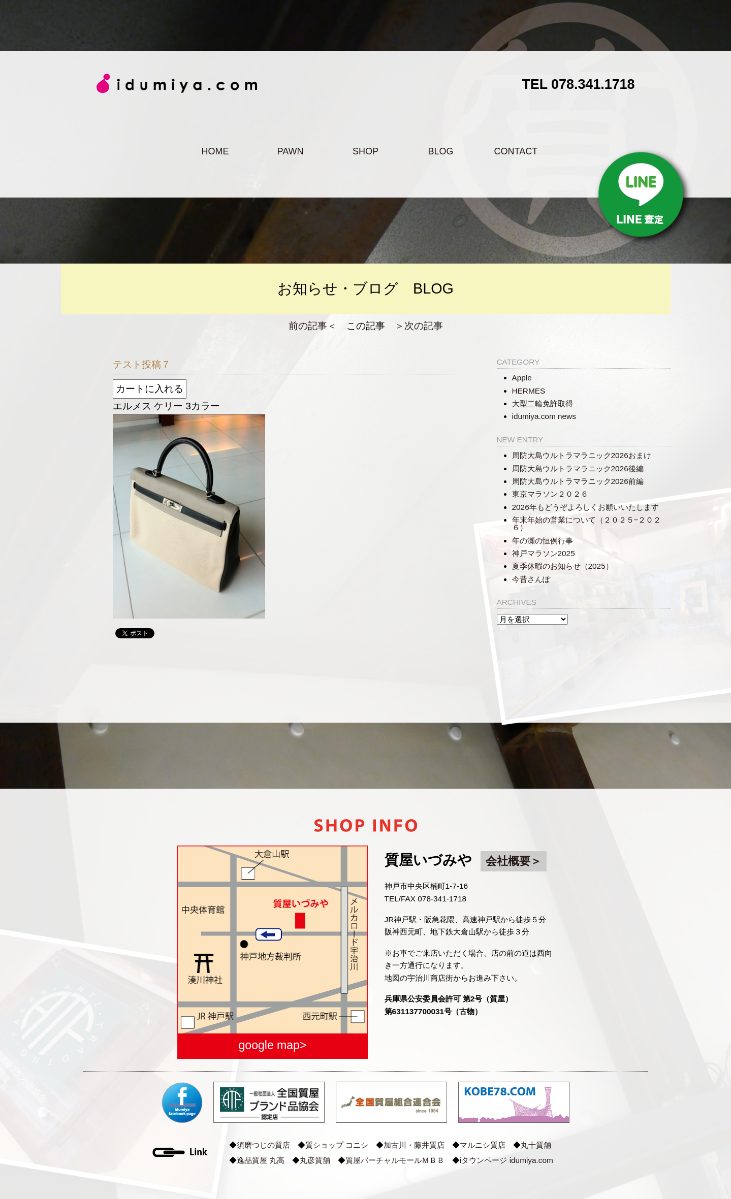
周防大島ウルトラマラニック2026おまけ (581, 455)
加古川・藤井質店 (414, 1145)
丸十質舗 (536, 1145)
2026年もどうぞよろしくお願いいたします (585, 507)
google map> (273, 1045)
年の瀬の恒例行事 (542, 540)
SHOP (365, 151)
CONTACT (516, 151)
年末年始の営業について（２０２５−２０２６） (586, 523)
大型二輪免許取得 (542, 403)
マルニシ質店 (482, 1145)
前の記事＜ (313, 325)
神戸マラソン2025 (543, 553)
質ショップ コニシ (336, 1145)
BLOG (440, 151)
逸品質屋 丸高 (260, 1160)
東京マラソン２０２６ (550, 494)
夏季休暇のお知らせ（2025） (562, 566)
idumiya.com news (544, 416)
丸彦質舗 (315, 1160)
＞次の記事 (419, 325)
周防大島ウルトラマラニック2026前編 (578, 481)
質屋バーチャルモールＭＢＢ (394, 1160)
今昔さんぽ (531, 579)
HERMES (529, 390)
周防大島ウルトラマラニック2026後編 (578, 468)
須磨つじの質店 (263, 1145)
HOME (215, 151)
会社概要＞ (514, 861)
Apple (522, 377)
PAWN (290, 151)
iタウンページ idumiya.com (506, 1160)
